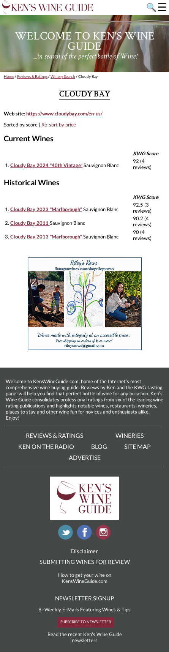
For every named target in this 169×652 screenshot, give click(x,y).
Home (9, 76)
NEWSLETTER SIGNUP (84, 598)
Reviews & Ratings (32, 76)
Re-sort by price (58, 125)
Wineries (129, 435)
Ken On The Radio (46, 446)
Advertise (85, 457)
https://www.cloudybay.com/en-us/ (64, 114)
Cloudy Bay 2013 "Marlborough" (46, 237)
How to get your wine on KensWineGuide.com (84, 578)
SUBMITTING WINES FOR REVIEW (84, 561)
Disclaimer (84, 551)
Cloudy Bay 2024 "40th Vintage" (46, 165)
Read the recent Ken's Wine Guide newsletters (84, 637)
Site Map (137, 446)
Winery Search (63, 76)
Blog (99, 446)
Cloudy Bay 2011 (30, 223)
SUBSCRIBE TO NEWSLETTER (85, 621)
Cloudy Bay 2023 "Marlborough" (46, 209)
